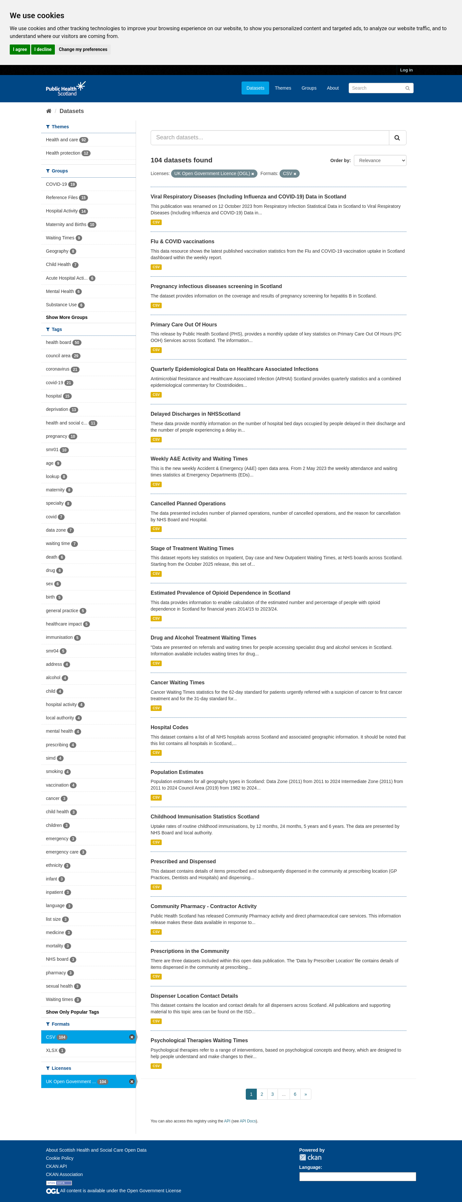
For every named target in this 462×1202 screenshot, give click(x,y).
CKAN (310, 1157)
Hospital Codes (169, 727)
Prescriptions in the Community (190, 951)
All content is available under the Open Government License (113, 1190)
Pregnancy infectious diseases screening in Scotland (216, 286)
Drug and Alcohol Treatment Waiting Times (203, 637)
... (284, 1094)
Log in (406, 70)
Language (310, 1167)
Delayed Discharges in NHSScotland (196, 414)
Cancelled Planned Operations (188, 503)
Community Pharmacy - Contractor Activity (204, 906)
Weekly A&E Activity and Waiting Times (199, 459)
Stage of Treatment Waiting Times (192, 548)
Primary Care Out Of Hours (184, 324)
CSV (156, 222)
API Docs (248, 1121)
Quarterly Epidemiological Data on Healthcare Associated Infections (234, 369)
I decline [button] (43, 49)
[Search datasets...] (270, 137)
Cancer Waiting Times (178, 682)
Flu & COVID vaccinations (182, 241)
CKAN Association (64, 1174)
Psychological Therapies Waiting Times (199, 1040)
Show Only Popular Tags (72, 1012)
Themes (283, 88)
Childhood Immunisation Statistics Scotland (205, 816)
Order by (340, 160)
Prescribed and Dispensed (183, 861)
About (333, 88)
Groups (309, 88)
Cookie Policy (60, 1158)
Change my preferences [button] (83, 49)
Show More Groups (67, 317)
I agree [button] (20, 49)
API (227, 1121)
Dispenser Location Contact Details (194, 996)
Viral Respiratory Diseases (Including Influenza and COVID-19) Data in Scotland (248, 196)
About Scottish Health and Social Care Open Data (96, 1150)
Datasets (255, 88)
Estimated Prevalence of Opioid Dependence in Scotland (220, 593)
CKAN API (56, 1166)
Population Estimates (177, 772)
